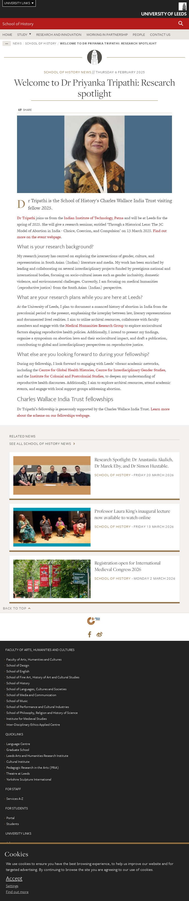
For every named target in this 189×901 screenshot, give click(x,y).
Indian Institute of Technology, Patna (93, 217)
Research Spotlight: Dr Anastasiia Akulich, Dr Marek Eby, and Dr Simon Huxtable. (133, 462)
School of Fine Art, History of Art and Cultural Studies (42, 677)
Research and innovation (58, 34)
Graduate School (17, 749)
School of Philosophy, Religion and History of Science (42, 712)
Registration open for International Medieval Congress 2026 (127, 566)
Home (7, 34)
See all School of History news (40, 443)
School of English (17, 671)
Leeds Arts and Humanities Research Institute (37, 755)
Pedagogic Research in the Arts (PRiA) (32, 767)
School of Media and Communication (31, 694)
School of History (18, 23)
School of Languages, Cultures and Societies (36, 688)
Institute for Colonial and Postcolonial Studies (66, 376)
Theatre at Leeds (18, 773)
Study (22, 34)
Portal (10, 817)
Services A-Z (14, 798)
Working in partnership (107, 34)
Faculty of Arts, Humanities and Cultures (33, 659)
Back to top (14, 608)
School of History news (67, 72)
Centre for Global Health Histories (66, 369)
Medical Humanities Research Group (94, 325)
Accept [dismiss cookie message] (14, 878)
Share (27, 109)
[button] (181, 24)
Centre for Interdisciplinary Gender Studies (130, 369)
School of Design (17, 665)
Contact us (160, 34)
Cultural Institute (18, 761)
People (139, 34)
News (17, 43)
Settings (12, 885)
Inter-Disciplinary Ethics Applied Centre (33, 724)
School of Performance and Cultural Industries (37, 706)
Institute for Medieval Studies (26, 718)
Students (12, 823)
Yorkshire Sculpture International (28, 779)
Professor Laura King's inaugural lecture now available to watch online (132, 514)
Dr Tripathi (26, 217)
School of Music (17, 700)
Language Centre (18, 743)
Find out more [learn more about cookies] (17, 891)
